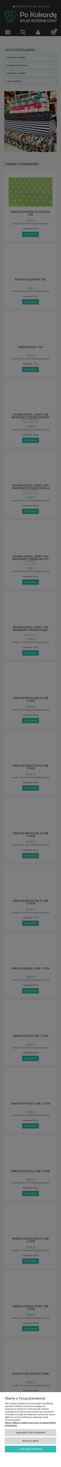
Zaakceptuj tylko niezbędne (30, 1432)
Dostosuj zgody (30, 1440)
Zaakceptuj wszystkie (30, 1449)
